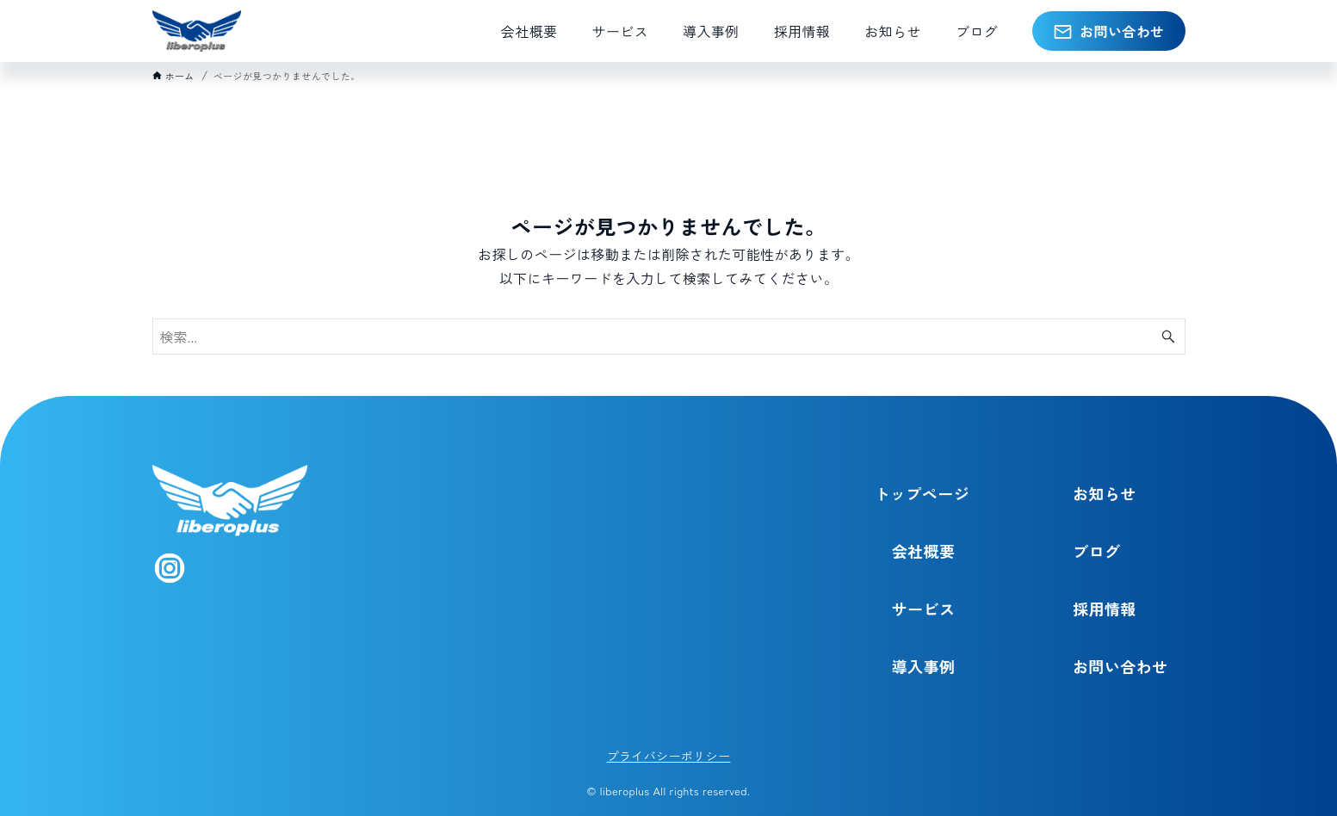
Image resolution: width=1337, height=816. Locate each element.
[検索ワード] (668, 336)
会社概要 (924, 551)
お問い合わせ (1120, 666)
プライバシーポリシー (669, 755)
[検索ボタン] (1168, 336)
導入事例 (924, 666)
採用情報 (1104, 608)
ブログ (1096, 551)
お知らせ (1104, 493)
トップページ (922, 493)
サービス (924, 608)
